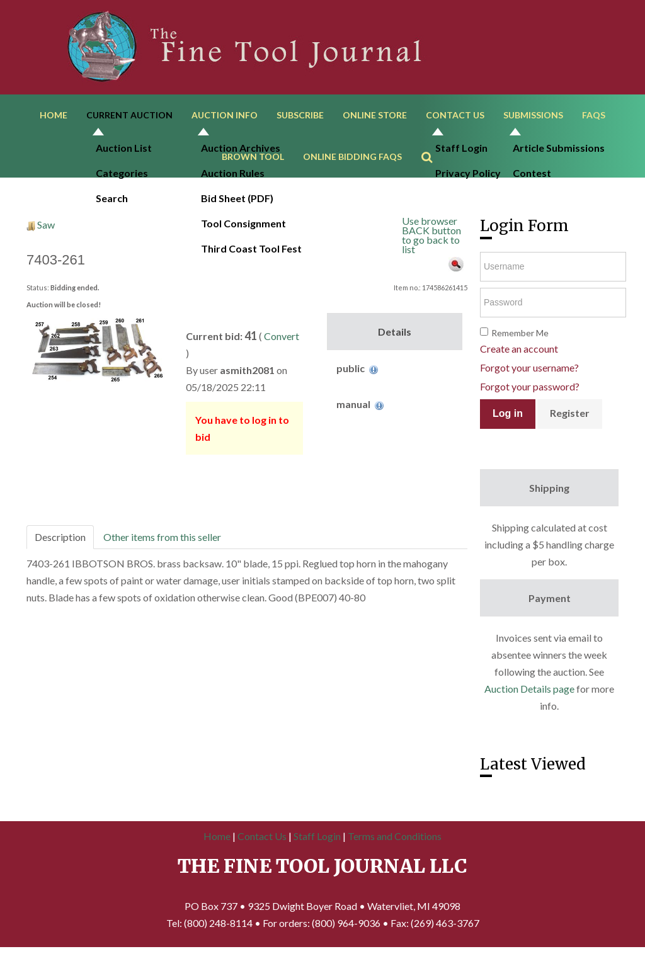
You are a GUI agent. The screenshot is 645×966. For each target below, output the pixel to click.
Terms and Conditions (395, 849)
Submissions (533, 118)
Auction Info (224, 118)
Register (570, 425)
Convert (281, 349)
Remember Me (520, 344)
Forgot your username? (529, 379)
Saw (46, 237)
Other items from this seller (162, 549)
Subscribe (300, 118)
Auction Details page (529, 701)
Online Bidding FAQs (352, 166)
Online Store (375, 118)
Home (53, 118)
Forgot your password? (529, 398)
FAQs (593, 118)
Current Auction (129, 118)
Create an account (519, 361)
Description (60, 549)
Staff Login (317, 849)
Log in (508, 426)
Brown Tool (253, 166)
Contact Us (455, 118)
